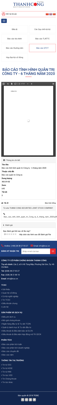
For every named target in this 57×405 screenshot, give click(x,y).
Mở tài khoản (9, 14)
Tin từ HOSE (6, 368)
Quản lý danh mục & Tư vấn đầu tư (16, 327)
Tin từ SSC (6, 365)
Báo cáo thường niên (14, 48)
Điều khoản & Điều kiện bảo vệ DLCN (17, 331)
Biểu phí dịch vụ (8, 317)
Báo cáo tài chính (14, 39)
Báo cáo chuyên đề (10, 351)
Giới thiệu (5, 289)
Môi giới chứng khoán (10, 320)
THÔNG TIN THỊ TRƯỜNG (12, 360)
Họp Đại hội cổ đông (14, 57)
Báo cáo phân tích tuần (11, 344)
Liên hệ (4, 307)
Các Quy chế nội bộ (42, 29)
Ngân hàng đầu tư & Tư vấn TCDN (16, 324)
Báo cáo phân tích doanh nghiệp (15, 348)
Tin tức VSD (6, 375)
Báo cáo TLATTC (42, 39)
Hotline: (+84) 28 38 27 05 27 (16, 246)
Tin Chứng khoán (8, 379)
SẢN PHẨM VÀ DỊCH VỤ (11, 312)
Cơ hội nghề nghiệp (9, 296)
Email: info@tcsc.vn (42, 246)
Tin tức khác (7, 382)
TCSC (4, 285)
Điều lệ (14, 29)
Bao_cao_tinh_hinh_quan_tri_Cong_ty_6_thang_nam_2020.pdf (30, 217)
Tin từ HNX (6, 372)
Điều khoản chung (9, 303)
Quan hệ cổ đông (9, 293)
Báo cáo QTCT (42, 48)
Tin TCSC (5, 300)
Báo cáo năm (7, 355)
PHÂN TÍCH (6, 340)
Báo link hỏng (50, 203)
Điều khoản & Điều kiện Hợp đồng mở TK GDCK (21, 334)
